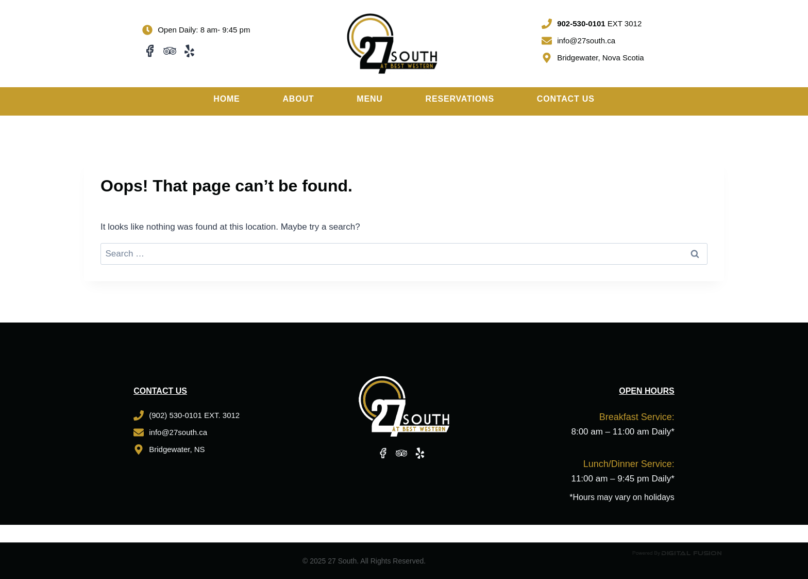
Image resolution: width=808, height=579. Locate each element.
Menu (369, 98)
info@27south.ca (586, 40)
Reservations (460, 98)
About (298, 98)
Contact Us (566, 98)
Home (226, 98)
